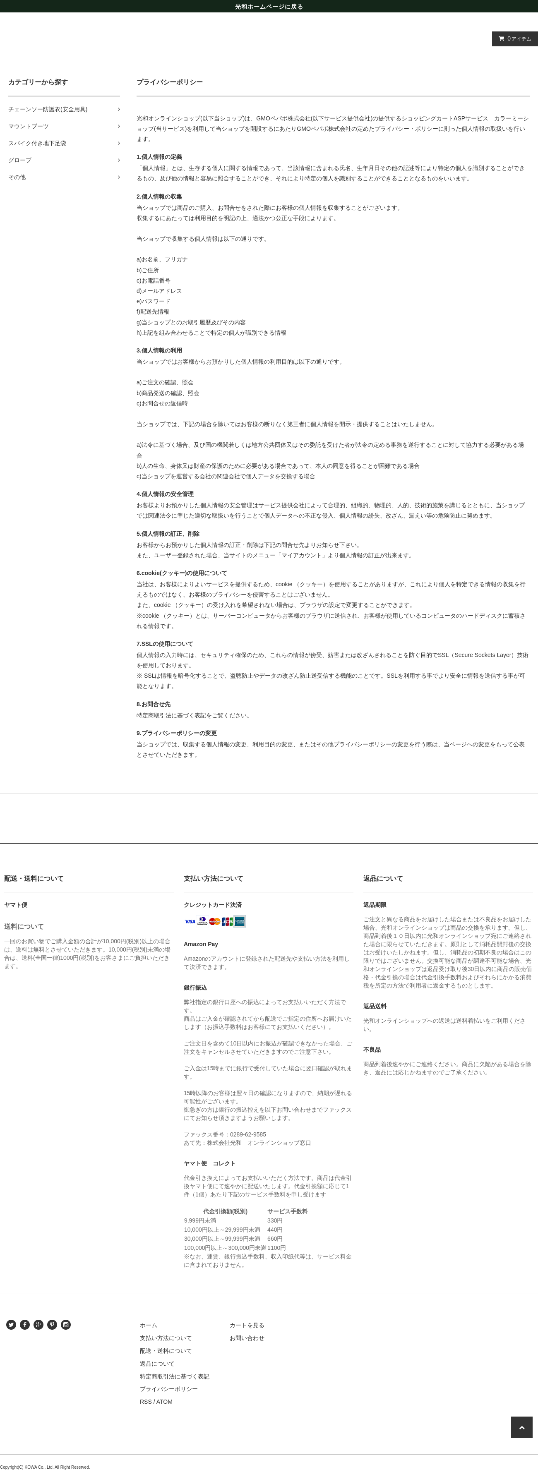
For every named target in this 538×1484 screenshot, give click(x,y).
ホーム (148, 1325)
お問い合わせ (247, 1338)
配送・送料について (166, 1350)
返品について (157, 1363)
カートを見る (247, 1325)
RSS (146, 1401)
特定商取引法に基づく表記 (174, 1376)
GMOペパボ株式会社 (283, 118)
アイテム (513, 38)
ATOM (164, 1401)
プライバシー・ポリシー (406, 128)
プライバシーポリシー (169, 1389)
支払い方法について (166, 1338)
